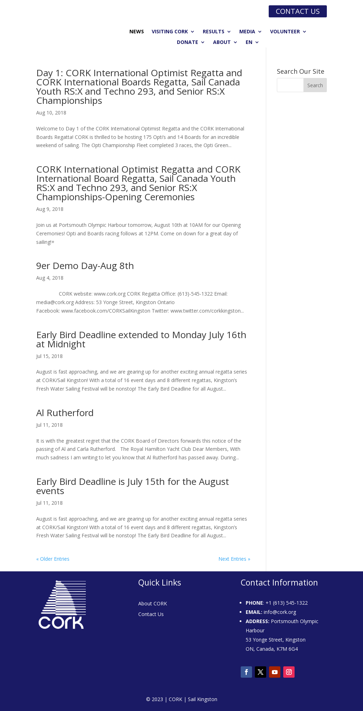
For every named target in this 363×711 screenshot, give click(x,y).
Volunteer (285, 32)
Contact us (298, 11)
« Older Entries (52, 558)
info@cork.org (280, 612)
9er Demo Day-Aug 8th (85, 265)
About (222, 42)
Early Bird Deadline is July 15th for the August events (132, 486)
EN (249, 42)
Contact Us (151, 614)
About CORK (152, 604)
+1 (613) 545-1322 (287, 602)
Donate (187, 42)
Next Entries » (234, 558)
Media (247, 32)
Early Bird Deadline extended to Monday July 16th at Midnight (141, 339)
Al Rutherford (65, 412)
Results (213, 32)
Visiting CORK (170, 32)
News (136, 32)
